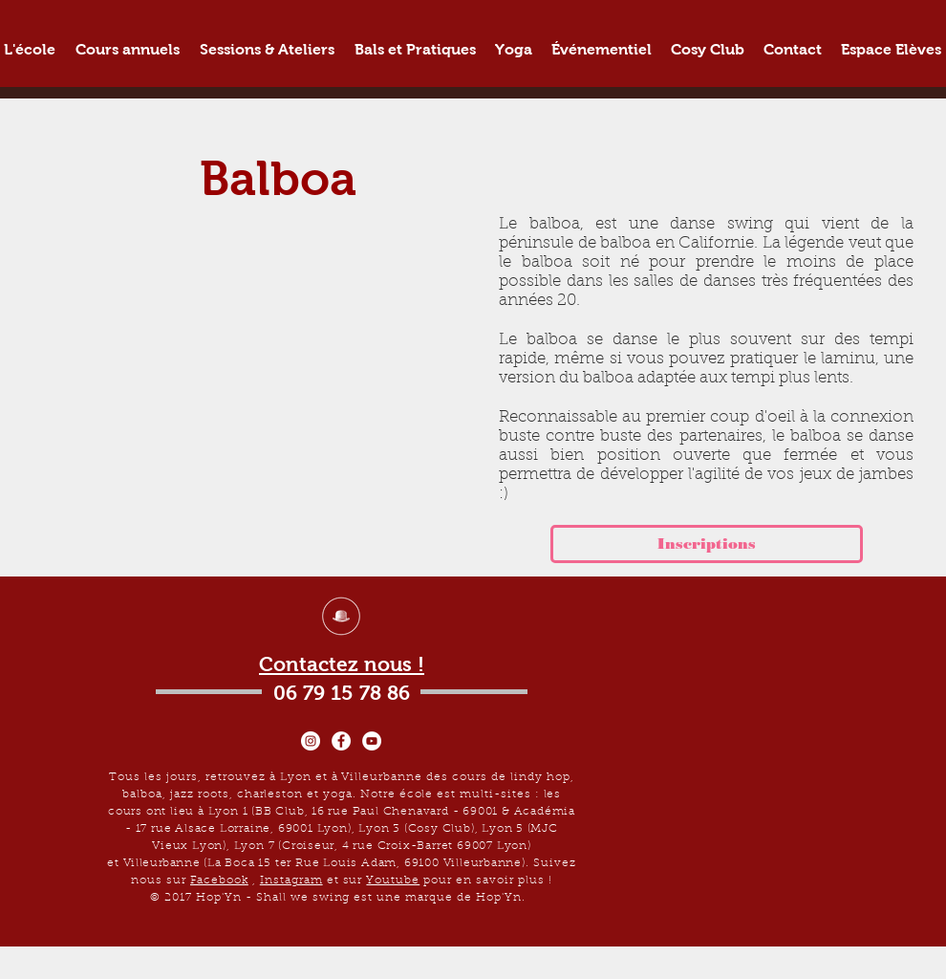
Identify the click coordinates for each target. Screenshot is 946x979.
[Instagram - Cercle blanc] (310, 741)
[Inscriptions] (706, 544)
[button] (127, 49)
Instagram (291, 880)
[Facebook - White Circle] (341, 741)
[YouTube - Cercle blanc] (371, 741)
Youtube (392, 880)
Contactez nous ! (341, 664)
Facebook (219, 880)
